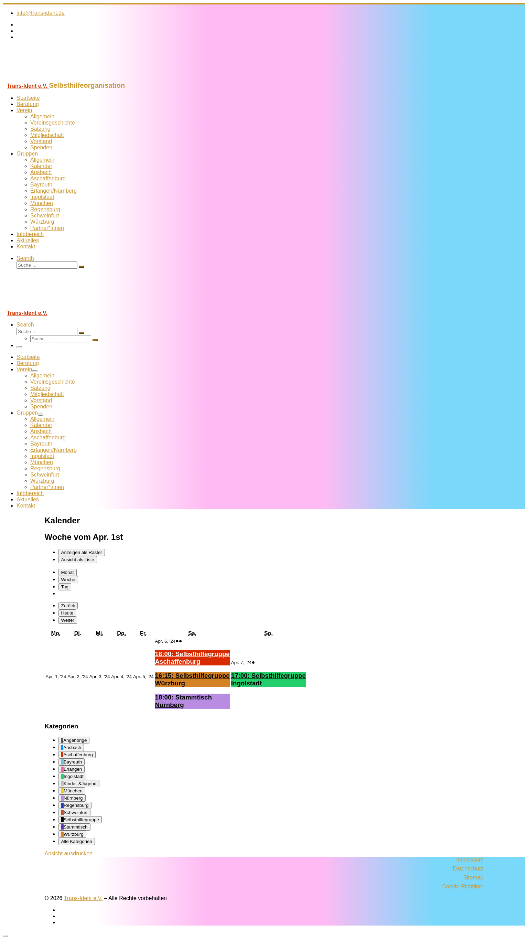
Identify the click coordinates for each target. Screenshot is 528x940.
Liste (77, 559)
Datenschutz (468, 869)
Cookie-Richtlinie (462, 886)
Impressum (469, 860)
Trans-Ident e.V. (83, 898)
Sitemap (473, 877)
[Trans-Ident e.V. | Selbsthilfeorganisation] (46, 78)
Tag (65, 586)
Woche (68, 579)
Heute (67, 613)
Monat (67, 572)
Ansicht (69, 853)
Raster (81, 552)
